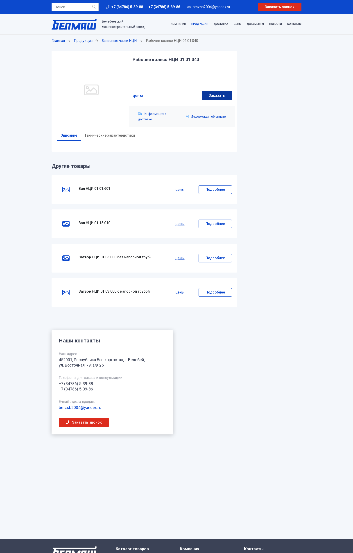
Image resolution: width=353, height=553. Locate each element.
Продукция (199, 23)
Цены (237, 23)
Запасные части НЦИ (119, 41)
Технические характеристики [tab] (109, 135)
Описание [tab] (69, 135)
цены (138, 95)
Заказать (217, 95)
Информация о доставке (152, 116)
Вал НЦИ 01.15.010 (94, 223)
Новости (275, 23)
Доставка (221, 23)
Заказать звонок (279, 7)
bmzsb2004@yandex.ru (211, 7)
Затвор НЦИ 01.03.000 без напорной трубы (115, 257)
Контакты (294, 23)
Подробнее (215, 189)
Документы (255, 23)
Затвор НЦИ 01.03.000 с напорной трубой (114, 291)
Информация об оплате (206, 116)
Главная (58, 41)
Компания (178, 23)
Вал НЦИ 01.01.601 (94, 188)
